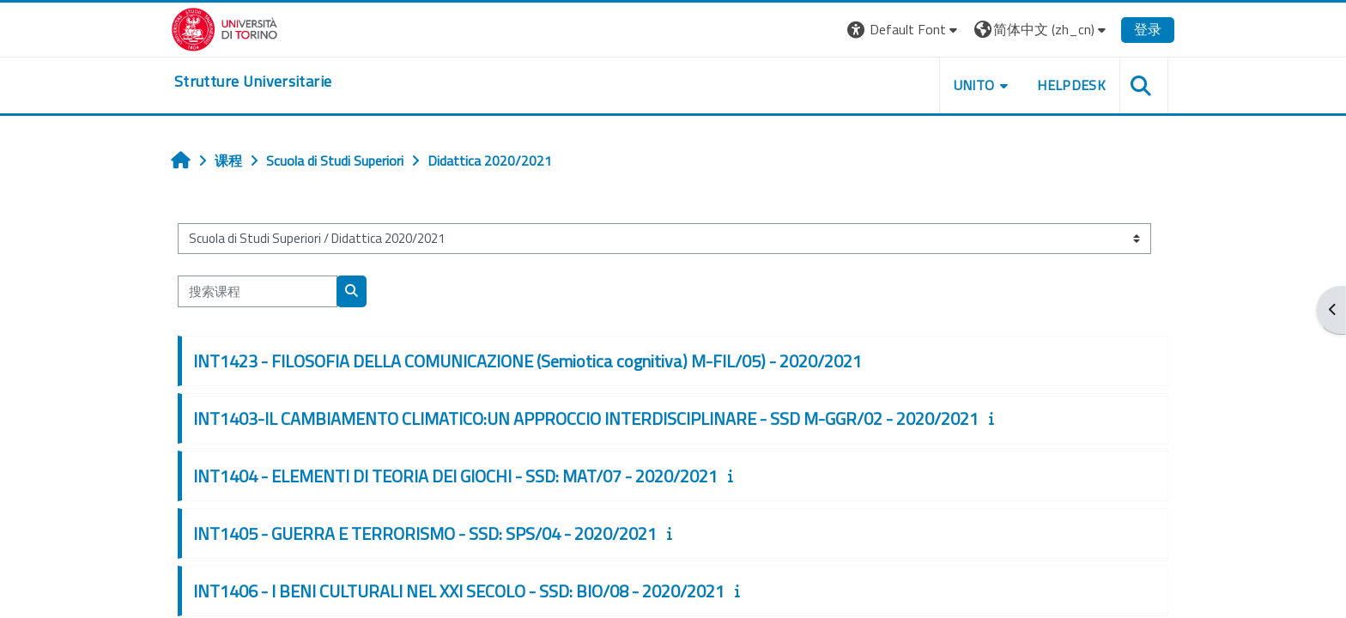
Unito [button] (974, 85)
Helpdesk (1071, 85)
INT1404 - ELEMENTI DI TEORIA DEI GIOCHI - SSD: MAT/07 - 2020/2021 (455, 476)
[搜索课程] (257, 291)
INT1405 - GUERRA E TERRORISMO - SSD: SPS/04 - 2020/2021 (425, 533)
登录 (1147, 29)
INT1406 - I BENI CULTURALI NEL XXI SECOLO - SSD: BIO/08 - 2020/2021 (459, 591)
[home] (252, 81)
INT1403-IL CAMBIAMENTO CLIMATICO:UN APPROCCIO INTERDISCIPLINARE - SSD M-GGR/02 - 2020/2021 (586, 418)
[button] (904, 29)
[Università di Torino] (224, 27)
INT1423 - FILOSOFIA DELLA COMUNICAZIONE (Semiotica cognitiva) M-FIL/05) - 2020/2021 (527, 361)
